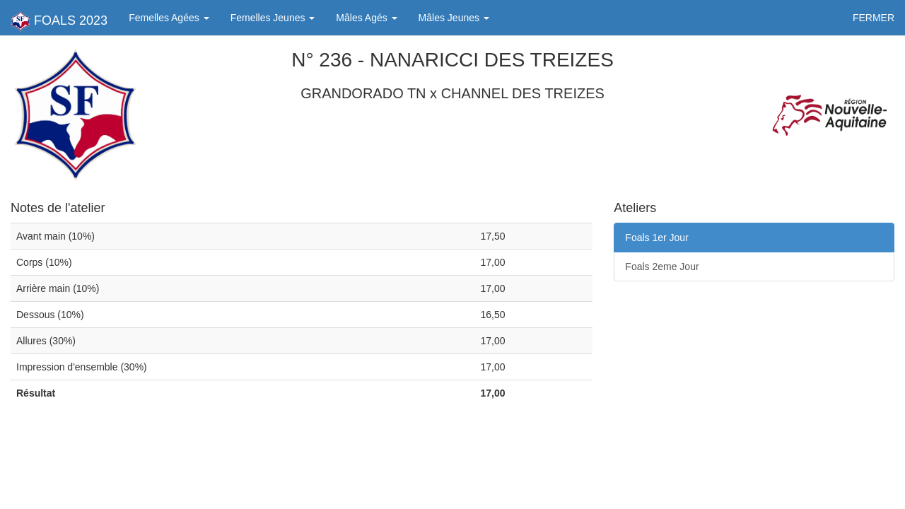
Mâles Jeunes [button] (454, 17)
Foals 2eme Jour (662, 266)
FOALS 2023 (59, 21)
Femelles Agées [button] (169, 17)
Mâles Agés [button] (366, 17)
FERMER (873, 17)
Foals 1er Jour (656, 237)
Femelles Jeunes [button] (272, 17)
